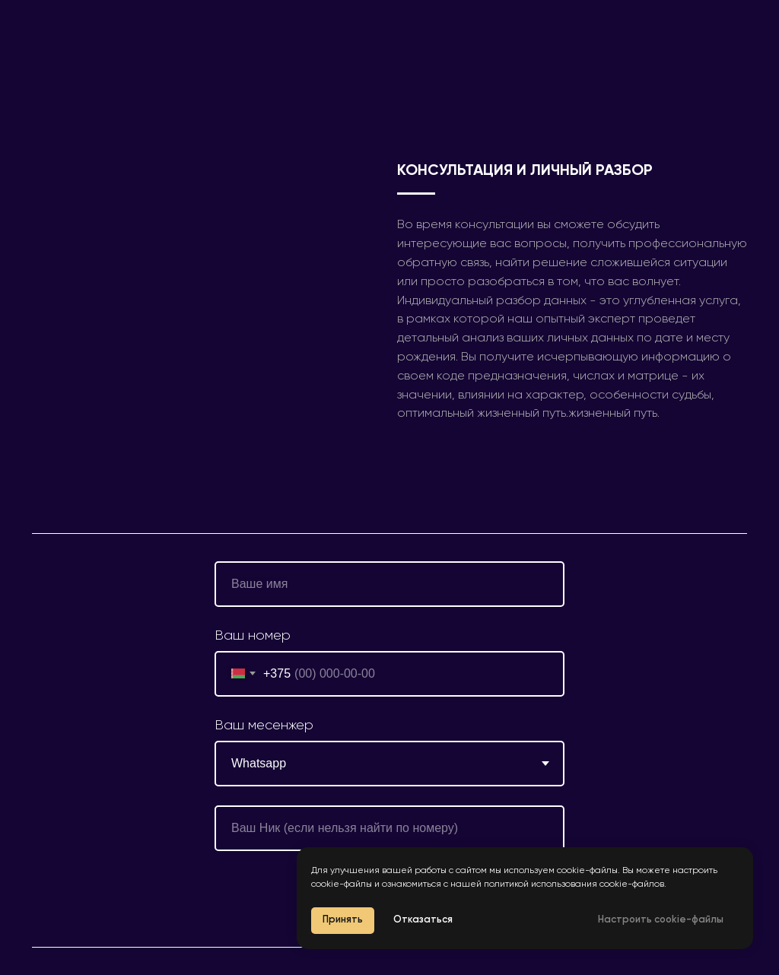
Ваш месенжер (264, 725)
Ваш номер (253, 636)
